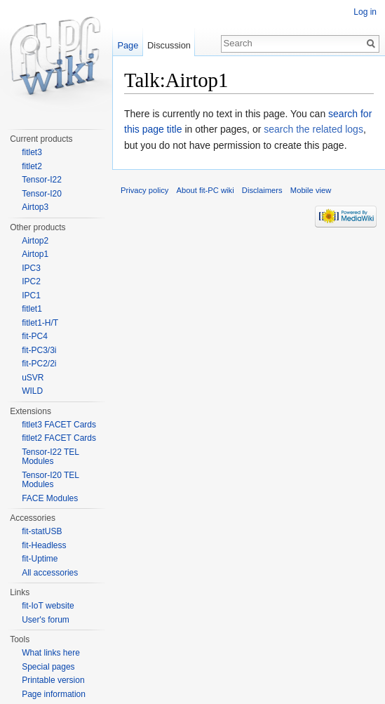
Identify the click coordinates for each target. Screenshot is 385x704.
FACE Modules (50, 498)
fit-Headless (44, 545)
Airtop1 (35, 254)
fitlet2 (32, 166)
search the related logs (313, 129)
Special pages (48, 667)
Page (127, 45)
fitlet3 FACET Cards (59, 425)
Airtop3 (35, 207)
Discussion (169, 45)
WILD (32, 391)
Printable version (53, 680)
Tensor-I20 (42, 194)
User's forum (45, 620)
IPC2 (31, 281)
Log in (365, 12)
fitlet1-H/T (40, 323)
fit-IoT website (48, 606)
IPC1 (31, 295)
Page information (54, 694)
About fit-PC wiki (205, 190)
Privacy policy (144, 190)
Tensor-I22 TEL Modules (50, 457)
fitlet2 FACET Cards (59, 438)
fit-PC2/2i (39, 363)
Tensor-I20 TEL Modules (50, 480)
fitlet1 (32, 309)
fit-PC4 (35, 336)
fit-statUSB (42, 531)
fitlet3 (32, 152)
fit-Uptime (40, 559)
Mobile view (310, 190)
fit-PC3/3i (39, 350)
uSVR (32, 378)
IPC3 (31, 268)
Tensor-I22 (42, 180)
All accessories (50, 573)
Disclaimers (262, 190)
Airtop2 (35, 241)
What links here (51, 653)
